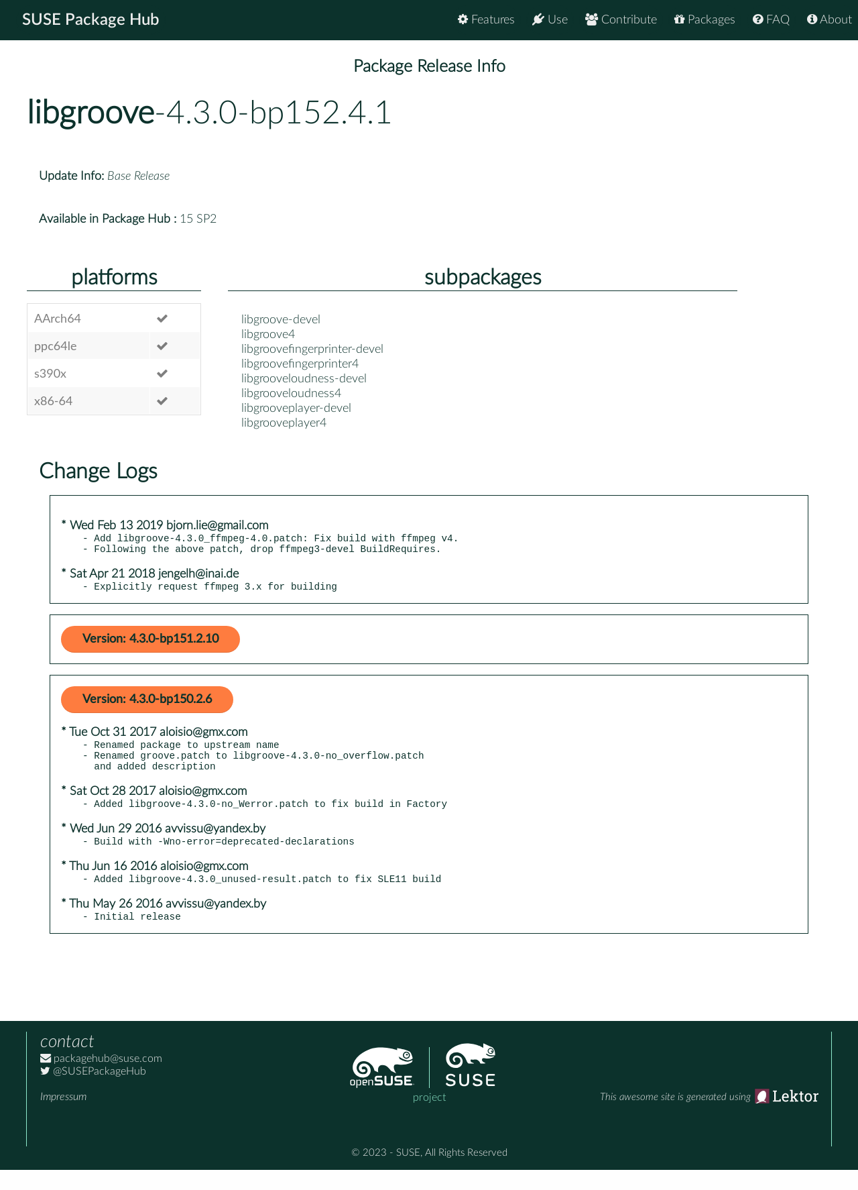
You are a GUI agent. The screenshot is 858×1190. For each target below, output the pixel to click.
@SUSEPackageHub (93, 1091)
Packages (704, 19)
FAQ (771, 19)
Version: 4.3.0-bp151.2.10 (150, 645)
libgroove (90, 113)
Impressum (63, 1117)
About (829, 19)
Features (486, 19)
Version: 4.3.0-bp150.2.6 (147, 706)
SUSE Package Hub (91, 20)
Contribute (621, 19)
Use (550, 19)
